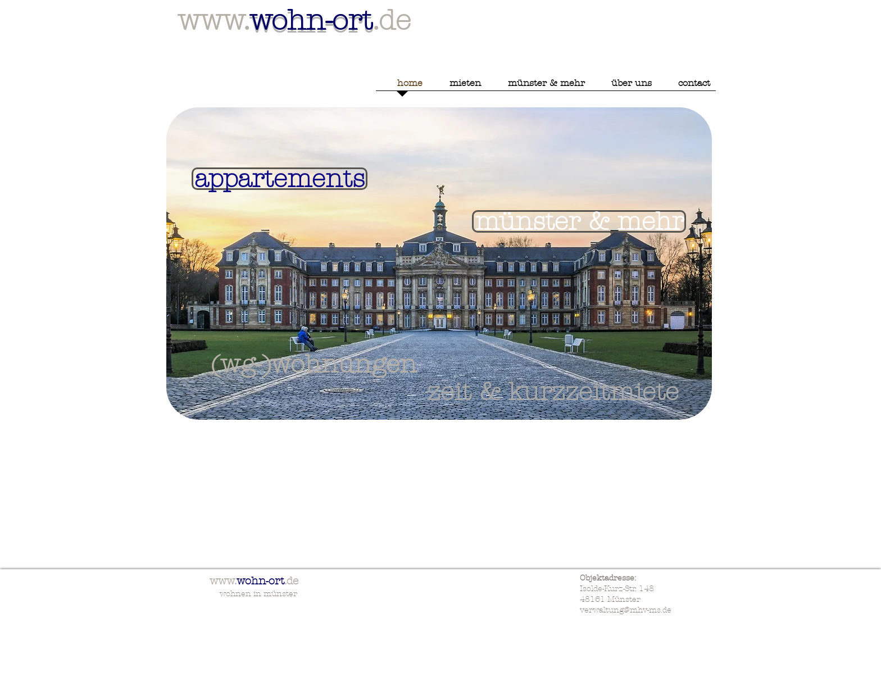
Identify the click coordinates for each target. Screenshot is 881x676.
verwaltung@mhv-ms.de (625, 610)
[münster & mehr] (579, 221)
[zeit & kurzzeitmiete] (553, 391)
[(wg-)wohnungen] (314, 364)
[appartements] (279, 178)
